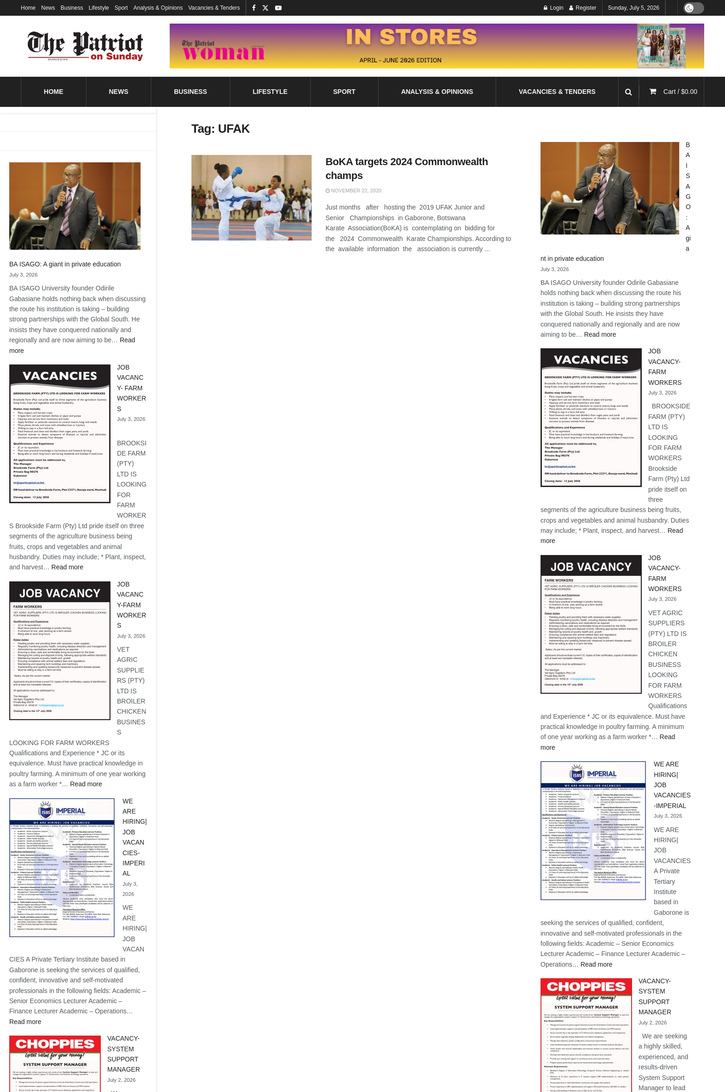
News (48, 8)
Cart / (680, 91)
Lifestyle (99, 8)
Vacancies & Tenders (214, 8)
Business (72, 8)
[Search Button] (628, 92)
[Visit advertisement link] (437, 46)
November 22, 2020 (353, 190)
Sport (121, 8)
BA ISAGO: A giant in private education (65, 264)
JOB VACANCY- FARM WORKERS (131, 388)
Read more (67, 567)
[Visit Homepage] (85, 46)
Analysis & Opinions (158, 8)
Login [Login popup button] (554, 8)
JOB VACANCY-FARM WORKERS (131, 604)
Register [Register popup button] (582, 8)
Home (28, 8)
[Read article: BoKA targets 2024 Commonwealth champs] (251, 198)
